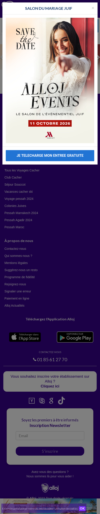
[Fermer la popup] (93, 7)
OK (82, 508)
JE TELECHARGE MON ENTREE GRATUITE (49, 155)
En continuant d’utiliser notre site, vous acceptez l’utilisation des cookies (40, 508)
